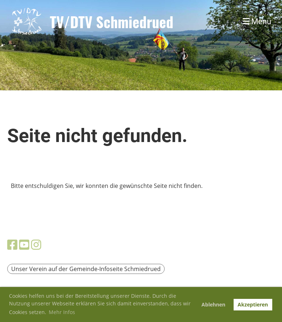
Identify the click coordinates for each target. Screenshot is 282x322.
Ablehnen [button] (213, 304)
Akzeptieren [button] (253, 304)
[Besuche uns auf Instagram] (36, 244)
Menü (257, 21)
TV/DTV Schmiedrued (111, 22)
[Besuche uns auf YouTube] (24, 244)
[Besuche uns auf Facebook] (12, 244)
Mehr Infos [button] (62, 312)
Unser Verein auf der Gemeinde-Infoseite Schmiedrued (86, 269)
